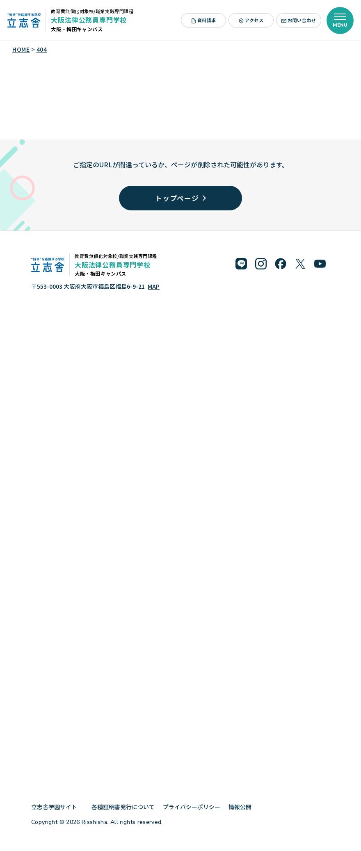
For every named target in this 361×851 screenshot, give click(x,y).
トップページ (180, 198)
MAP (154, 286)
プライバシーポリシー (191, 807)
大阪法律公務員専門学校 (89, 20)
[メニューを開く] (340, 20)
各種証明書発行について (123, 807)
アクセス (251, 20)
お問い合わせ (298, 20)
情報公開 (243, 807)
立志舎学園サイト (57, 807)
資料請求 (203, 20)
